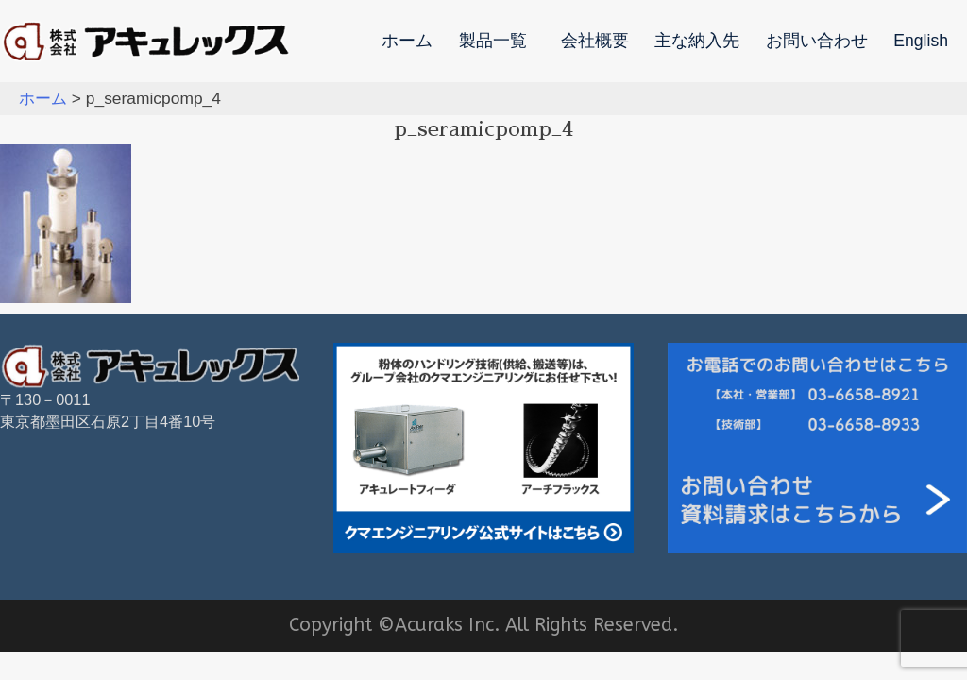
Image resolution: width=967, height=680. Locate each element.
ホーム (407, 41)
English (920, 41)
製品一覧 (493, 41)
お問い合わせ (817, 41)
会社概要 (595, 41)
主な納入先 (696, 41)
